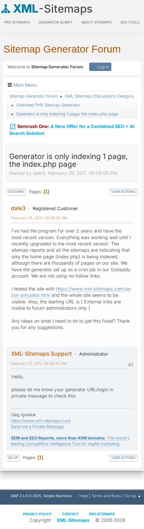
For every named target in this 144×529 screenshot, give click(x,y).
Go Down (16, 192)
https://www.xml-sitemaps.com (41, 420)
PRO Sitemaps (17, 22)
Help (83, 495)
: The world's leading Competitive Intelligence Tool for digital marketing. (70, 440)
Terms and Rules (106, 495)
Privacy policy (37, 514)
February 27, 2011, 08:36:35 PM (39, 363)
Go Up (13, 458)
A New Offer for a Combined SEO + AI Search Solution (72, 129)
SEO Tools (130, 22)
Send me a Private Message (37, 426)
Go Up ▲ (133, 495)
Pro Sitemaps (102, 514)
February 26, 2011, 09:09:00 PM (39, 218)
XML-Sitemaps (73, 520)
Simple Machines (57, 496)
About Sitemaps (96, 22)
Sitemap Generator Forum (62, 49)
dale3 (18, 208)
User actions (123, 192)
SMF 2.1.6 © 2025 (26, 496)
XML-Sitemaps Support (41, 353)
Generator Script (55, 22)
